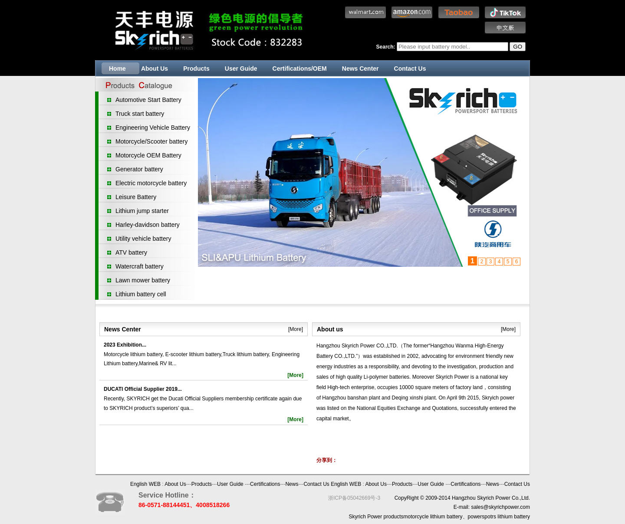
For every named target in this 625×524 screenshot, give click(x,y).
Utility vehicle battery (143, 238)
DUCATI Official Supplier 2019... (143, 389)
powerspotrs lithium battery (499, 517)
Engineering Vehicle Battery (152, 127)
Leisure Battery (135, 196)
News (291, 484)
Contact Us (410, 68)
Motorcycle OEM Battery (148, 155)
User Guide (241, 68)
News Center (360, 68)
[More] (295, 329)
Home (117, 68)
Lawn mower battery (142, 280)
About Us (154, 68)
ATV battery (131, 252)
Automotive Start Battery (148, 99)
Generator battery (139, 169)
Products (196, 68)
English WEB (145, 484)
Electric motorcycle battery (151, 183)
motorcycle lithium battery (433, 517)
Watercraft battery (139, 266)
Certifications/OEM (300, 68)
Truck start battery (139, 113)
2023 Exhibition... (125, 345)
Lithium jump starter (142, 210)
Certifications (265, 484)
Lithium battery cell (140, 294)
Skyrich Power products (376, 517)
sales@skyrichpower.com (500, 507)
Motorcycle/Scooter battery (151, 141)
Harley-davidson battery (147, 224)
